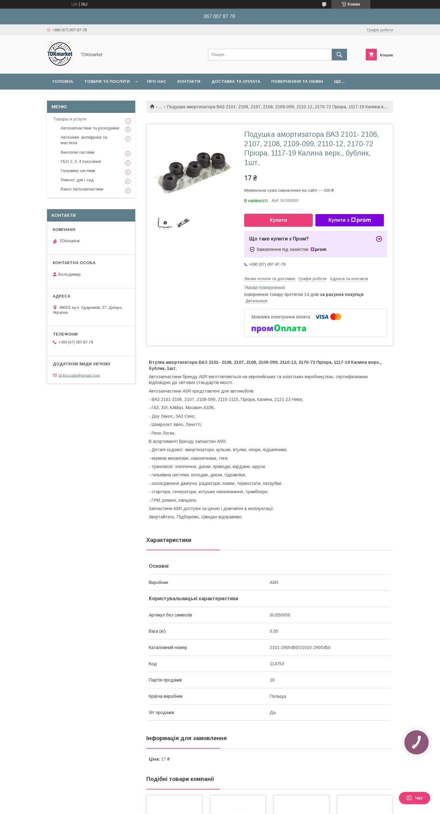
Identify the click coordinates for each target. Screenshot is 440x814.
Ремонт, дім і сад (77, 180)
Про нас (156, 81)
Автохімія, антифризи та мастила (84, 140)
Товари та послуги (107, 81)
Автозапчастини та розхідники (90, 128)
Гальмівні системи (78, 170)
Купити (278, 220)
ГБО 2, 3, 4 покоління (81, 161)
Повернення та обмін (297, 81)
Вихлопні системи (78, 152)
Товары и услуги (69, 119)
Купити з (349, 220)
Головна (62, 81)
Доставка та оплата (235, 81)
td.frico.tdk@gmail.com (79, 375)
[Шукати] (339, 54)
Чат (414, 798)
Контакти (188, 81)
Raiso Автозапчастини (82, 189)
